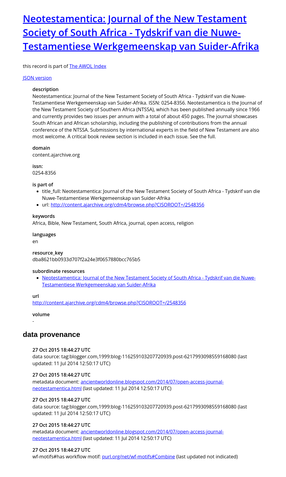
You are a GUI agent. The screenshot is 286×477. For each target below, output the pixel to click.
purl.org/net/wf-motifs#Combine (138, 456)
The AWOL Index (87, 66)
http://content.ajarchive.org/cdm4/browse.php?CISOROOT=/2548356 (127, 204)
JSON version (37, 78)
